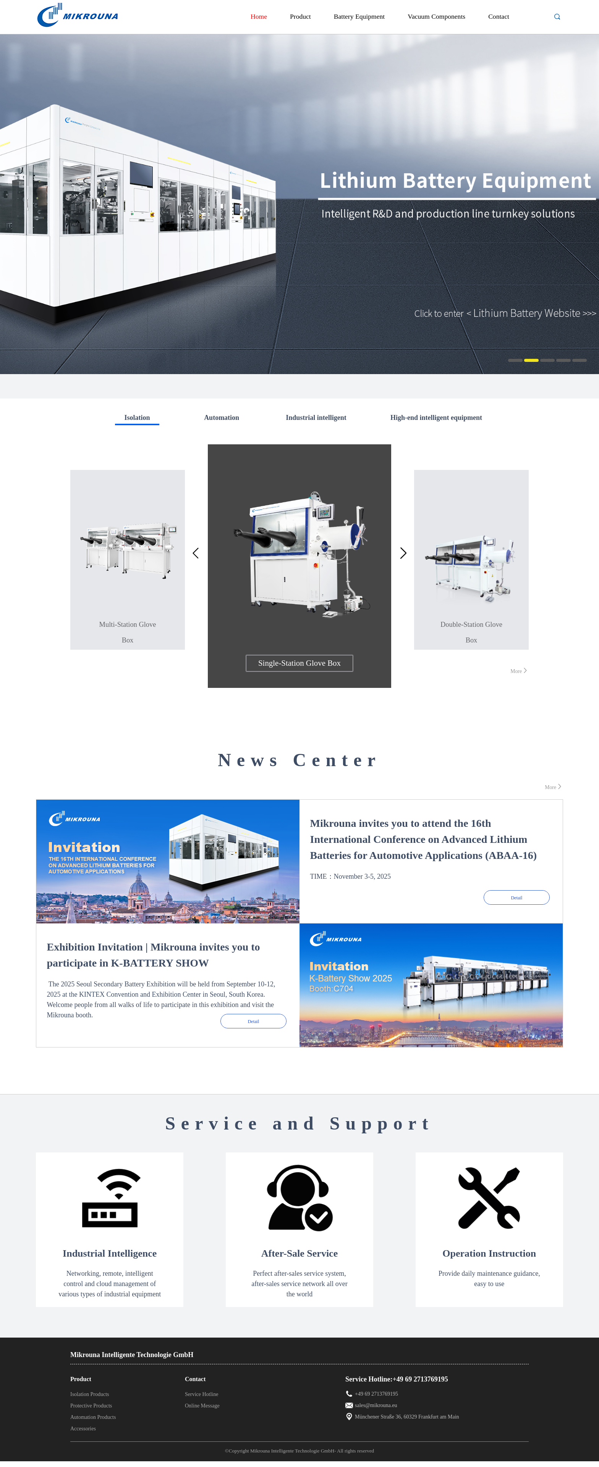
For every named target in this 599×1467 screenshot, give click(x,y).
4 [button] (563, 360)
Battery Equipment (359, 16)
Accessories (83, 1434)
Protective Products (91, 1411)
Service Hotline (201, 1400)
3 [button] (547, 360)
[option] (299, 202)
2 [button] (531, 360)
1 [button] (515, 360)
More (518, 670)
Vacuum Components (436, 16)
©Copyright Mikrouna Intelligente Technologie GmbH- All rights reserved (302, 1456)
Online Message (202, 1411)
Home (259, 16)
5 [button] (579, 360)
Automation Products (93, 1423)
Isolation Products (89, 1400)
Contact (498, 16)
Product (300, 16)
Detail (516, 895)
